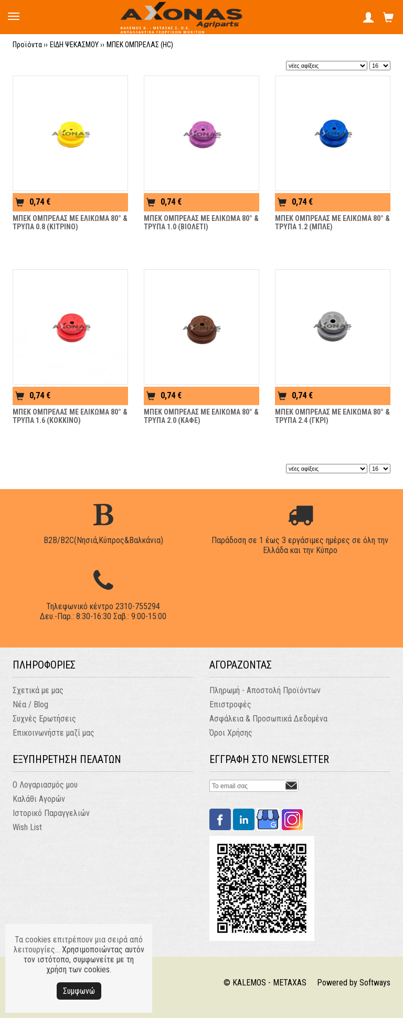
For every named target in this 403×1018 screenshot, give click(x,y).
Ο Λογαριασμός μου (45, 785)
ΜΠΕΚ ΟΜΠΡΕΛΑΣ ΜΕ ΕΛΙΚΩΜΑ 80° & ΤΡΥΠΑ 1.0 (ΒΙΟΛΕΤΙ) (201, 222)
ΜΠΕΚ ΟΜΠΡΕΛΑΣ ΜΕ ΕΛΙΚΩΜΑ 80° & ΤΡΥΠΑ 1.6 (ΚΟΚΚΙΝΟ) (70, 416)
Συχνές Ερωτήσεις (44, 719)
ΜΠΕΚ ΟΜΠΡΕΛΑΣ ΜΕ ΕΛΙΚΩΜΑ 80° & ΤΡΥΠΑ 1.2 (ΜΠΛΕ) (332, 222)
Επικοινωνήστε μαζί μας (53, 733)
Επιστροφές (230, 704)
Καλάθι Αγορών (39, 799)
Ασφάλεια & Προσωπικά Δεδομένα (268, 719)
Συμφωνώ (79, 991)
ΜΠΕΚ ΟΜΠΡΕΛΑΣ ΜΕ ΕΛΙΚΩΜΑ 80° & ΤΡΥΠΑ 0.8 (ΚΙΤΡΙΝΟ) (70, 222)
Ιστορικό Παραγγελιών (51, 813)
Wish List (27, 827)
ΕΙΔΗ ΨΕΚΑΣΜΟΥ (74, 44)
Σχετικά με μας (38, 690)
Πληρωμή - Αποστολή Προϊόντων (265, 690)
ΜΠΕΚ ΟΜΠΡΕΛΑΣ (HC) (140, 44)
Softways (374, 983)
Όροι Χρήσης (230, 733)
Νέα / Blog (30, 704)
